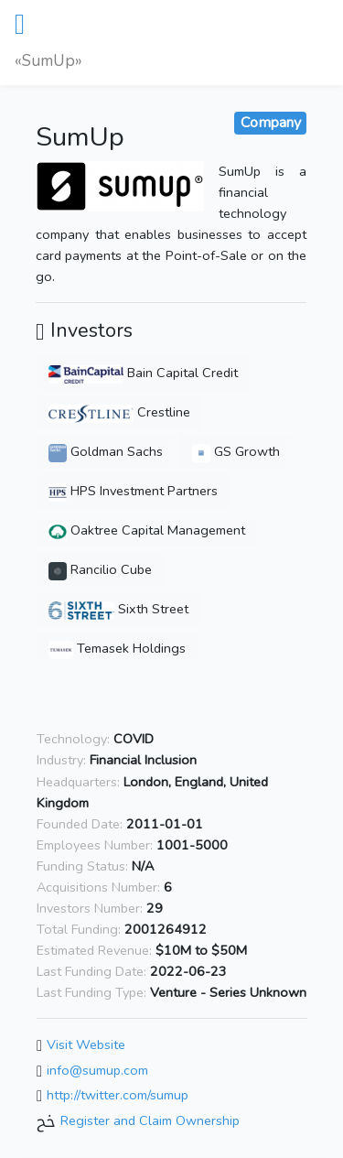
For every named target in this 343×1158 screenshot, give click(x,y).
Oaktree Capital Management (146, 530)
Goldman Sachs (105, 451)
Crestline (119, 412)
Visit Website (86, 1044)
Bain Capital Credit (143, 372)
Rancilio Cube (100, 569)
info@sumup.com (97, 1070)
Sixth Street (118, 609)
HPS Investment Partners (133, 491)
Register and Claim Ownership (150, 1120)
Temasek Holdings (117, 648)
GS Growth (236, 451)
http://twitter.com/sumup (117, 1096)
